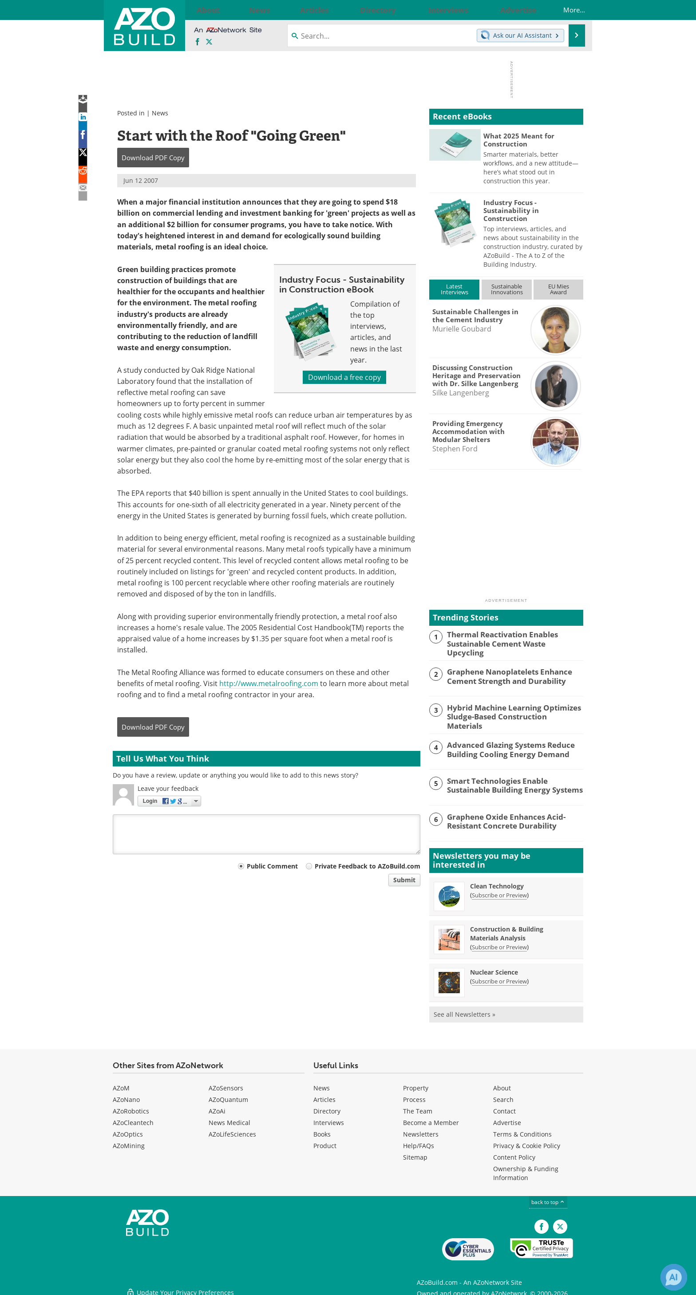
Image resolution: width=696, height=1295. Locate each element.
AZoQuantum (228, 1096)
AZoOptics (128, 1130)
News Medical (229, 1119)
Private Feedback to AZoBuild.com (367, 866)
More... (565, 9)
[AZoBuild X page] (209, 42)
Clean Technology (497, 882)
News (160, 113)
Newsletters (421, 1130)
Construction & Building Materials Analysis (506, 930)
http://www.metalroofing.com (268, 683)
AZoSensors (226, 1084)
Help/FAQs (418, 1142)
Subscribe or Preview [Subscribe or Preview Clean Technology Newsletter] (499, 892)
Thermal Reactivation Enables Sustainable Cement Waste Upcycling (509, 638)
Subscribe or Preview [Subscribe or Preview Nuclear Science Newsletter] (499, 978)
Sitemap (415, 1153)
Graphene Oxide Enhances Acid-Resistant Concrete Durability (500, 817)
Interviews (328, 1119)
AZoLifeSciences (232, 1130)
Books (322, 1130)
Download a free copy (344, 377)
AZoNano (126, 1096)
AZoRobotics (131, 1107)
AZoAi (217, 1107)
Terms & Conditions (522, 1130)
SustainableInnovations (507, 289)
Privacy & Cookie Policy (526, 1142)
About (502, 1084)
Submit (404, 880)
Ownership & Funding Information (525, 1169)
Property (415, 1084)
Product (324, 1142)
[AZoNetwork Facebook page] (197, 42)
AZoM (121, 1084)
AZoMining (129, 1142)
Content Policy (514, 1153)
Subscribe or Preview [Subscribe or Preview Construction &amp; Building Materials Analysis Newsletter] (499, 944)
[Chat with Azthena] (673, 1277)
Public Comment (272, 866)
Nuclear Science (494, 968)
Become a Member (431, 1119)
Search (503, 1096)
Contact (504, 1107)
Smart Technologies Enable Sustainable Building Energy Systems (512, 782)
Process (414, 1096)
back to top (548, 1198)
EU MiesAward (558, 289)
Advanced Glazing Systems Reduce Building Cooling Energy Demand (504, 746)
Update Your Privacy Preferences (180, 1283)
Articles (324, 1096)
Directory (326, 1107)
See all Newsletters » (464, 1011)
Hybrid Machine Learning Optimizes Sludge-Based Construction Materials (509, 710)
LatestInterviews (454, 289)
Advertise (507, 1119)
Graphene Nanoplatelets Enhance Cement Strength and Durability (503, 674)
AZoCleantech (133, 1119)
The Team (417, 1107)
